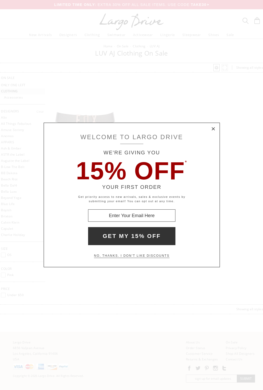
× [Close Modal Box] (213, 129)
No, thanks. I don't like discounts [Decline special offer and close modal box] (132, 256)
